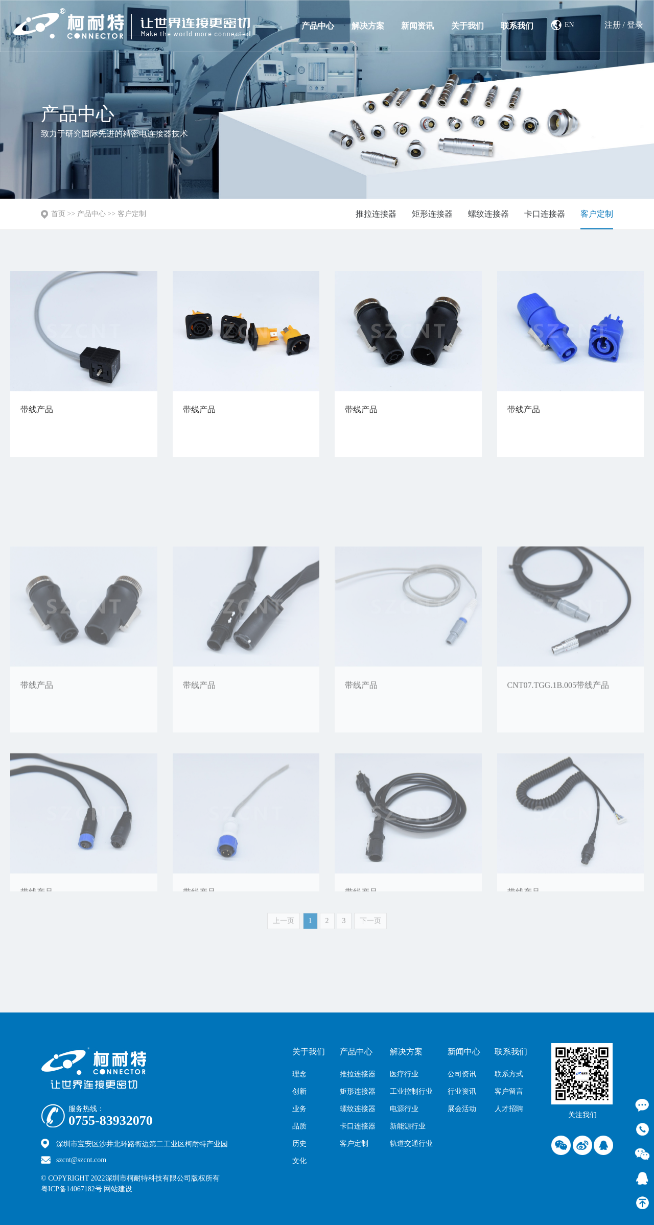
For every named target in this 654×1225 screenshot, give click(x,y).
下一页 (370, 927)
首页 (58, 214)
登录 (635, 24)
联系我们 (517, 25)
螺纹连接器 (488, 213)
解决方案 (368, 25)
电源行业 (404, 1109)
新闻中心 (464, 1051)
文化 (299, 1161)
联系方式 (509, 1074)
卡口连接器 (544, 213)
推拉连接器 (376, 213)
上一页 (283, 927)
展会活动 (462, 1109)
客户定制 (132, 214)
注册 (612, 24)
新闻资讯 (417, 25)
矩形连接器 (432, 213)
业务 (299, 1109)
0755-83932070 (110, 1120)
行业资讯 (462, 1091)
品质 (299, 1126)
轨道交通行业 (411, 1143)
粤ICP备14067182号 (71, 1189)
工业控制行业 (411, 1091)
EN (569, 25)
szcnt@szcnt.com (81, 1160)
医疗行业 (404, 1074)
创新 (299, 1091)
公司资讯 (462, 1074)
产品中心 (317, 25)
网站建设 (140, 1189)
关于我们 (467, 25)
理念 (299, 1074)
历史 (299, 1143)
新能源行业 (408, 1126)
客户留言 (509, 1091)
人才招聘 (509, 1109)
